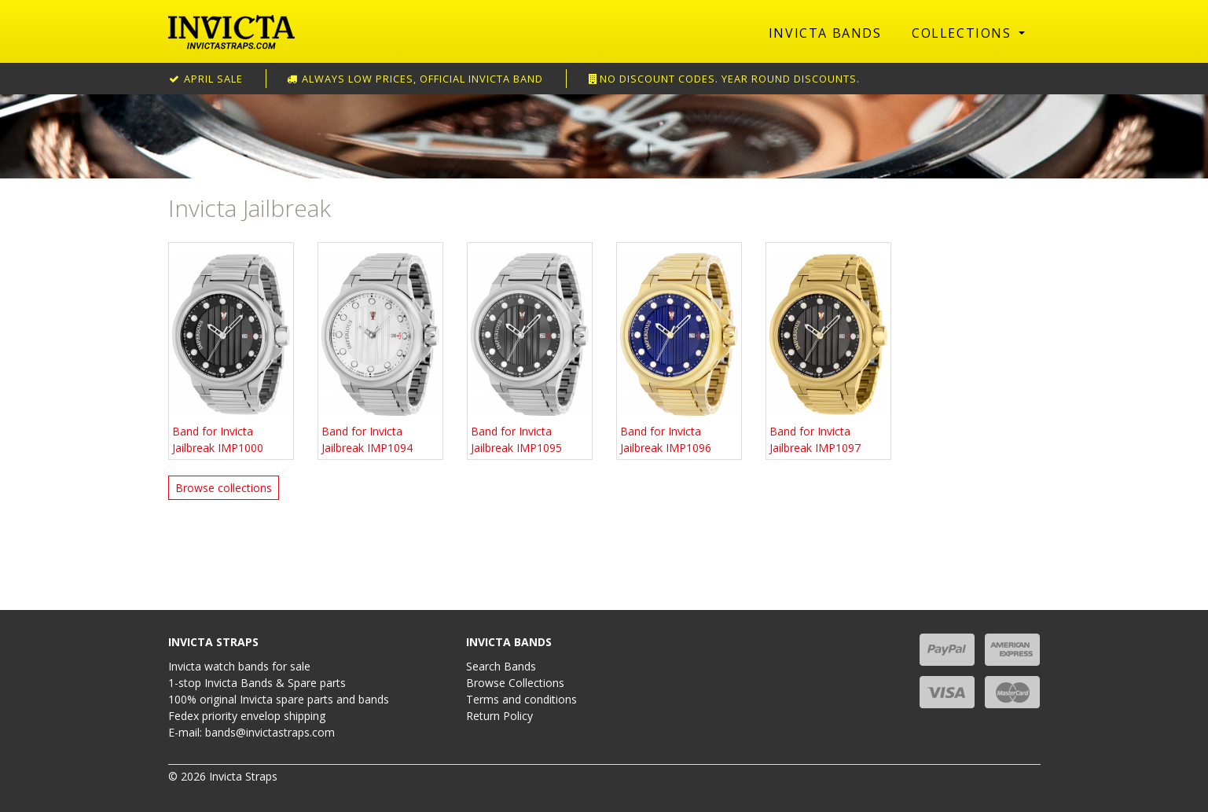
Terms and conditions (521, 699)
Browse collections (223, 487)
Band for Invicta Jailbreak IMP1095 (530, 350)
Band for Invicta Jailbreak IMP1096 (679, 350)
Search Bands (501, 666)
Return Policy (499, 715)
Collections (963, 33)
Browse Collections (515, 682)
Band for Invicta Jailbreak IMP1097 (828, 350)
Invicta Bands (825, 33)
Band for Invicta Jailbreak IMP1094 (380, 350)
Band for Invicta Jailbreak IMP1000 (231, 350)
